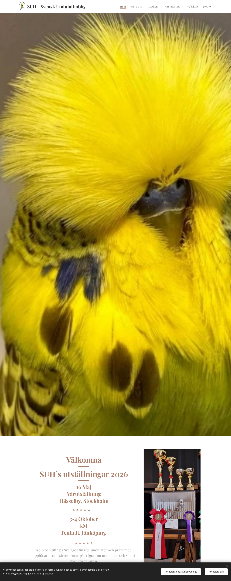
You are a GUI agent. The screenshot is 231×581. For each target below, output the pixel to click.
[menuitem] (123, 7)
